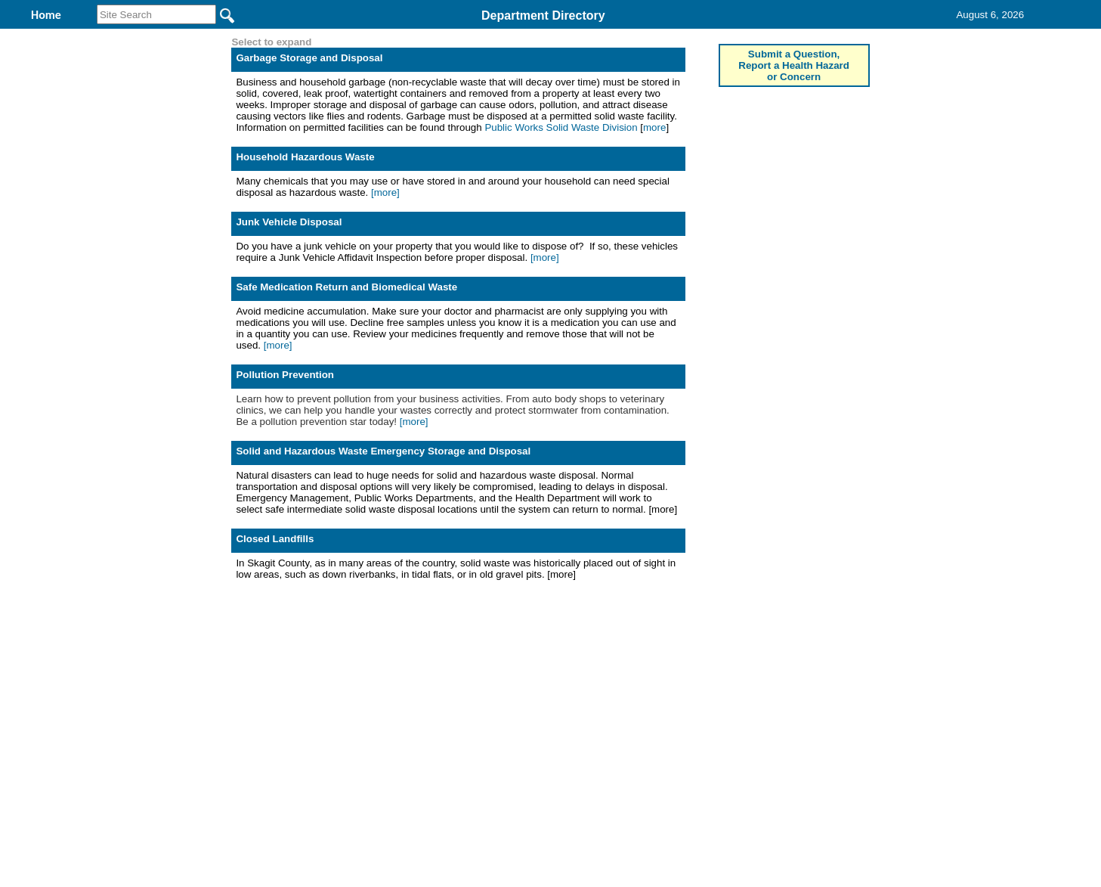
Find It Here (560, 36)
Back (345, 704)
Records (660, 36)
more (654, 225)
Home (404, 704)
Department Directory (543, 15)
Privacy (544, 704)
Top (299, 704)
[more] (385, 290)
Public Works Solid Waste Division (560, 225)
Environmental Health (422, 36)
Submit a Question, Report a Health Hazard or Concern (793, 164)
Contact (749, 36)
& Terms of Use (600, 704)
